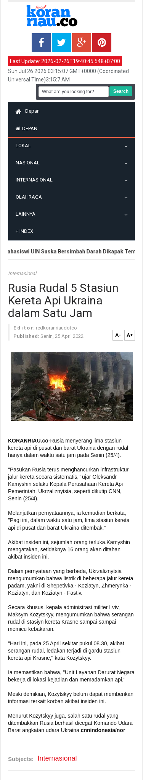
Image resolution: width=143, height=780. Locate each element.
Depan (28, 111)
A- (118, 335)
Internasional (36, 179)
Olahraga (31, 196)
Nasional (29, 162)
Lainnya (27, 214)
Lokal (25, 145)
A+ (130, 335)
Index (24, 231)
